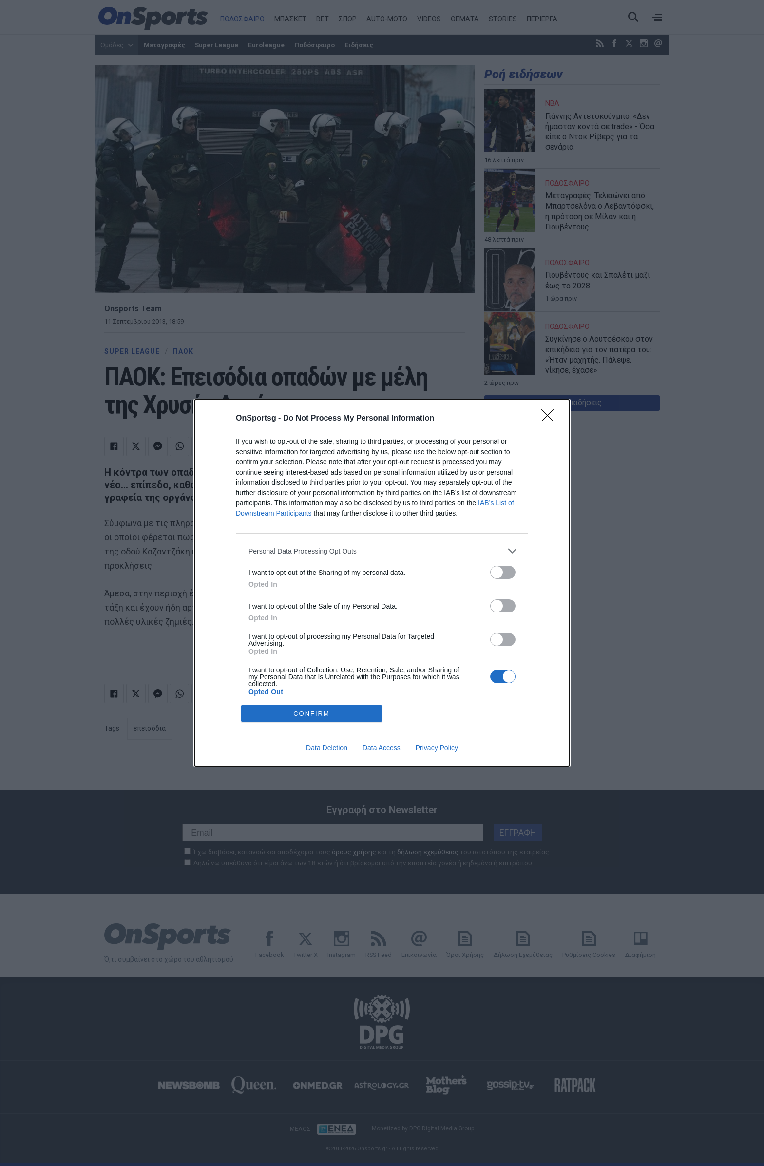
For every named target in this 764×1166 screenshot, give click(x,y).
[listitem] (382, 551)
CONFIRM (311, 713)
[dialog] (382, 583)
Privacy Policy (437, 748)
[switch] (503, 572)
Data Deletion (326, 748)
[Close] (550, 418)
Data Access (382, 748)
